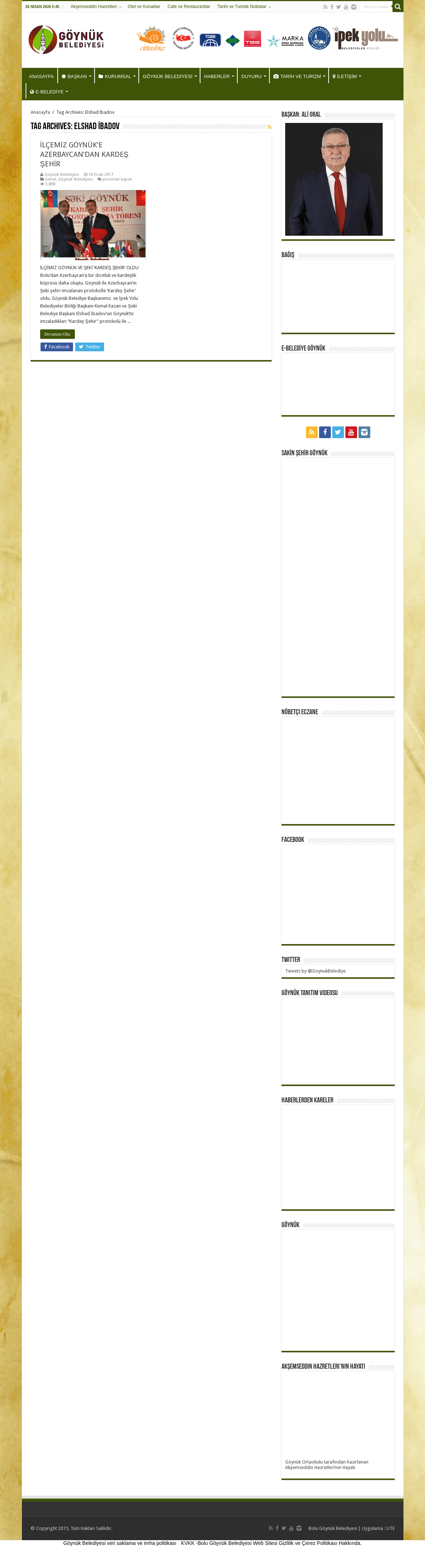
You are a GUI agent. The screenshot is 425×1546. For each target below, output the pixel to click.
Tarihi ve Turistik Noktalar (242, 6)
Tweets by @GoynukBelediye (315, 971)
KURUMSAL (115, 76)
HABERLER (217, 76)
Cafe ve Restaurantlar (189, 6)
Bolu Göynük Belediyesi (333, 1528)
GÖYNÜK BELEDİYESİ (167, 76)
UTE (390, 1528)
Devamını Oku (57, 334)
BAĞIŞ (288, 255)
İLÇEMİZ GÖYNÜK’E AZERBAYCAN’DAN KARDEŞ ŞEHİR (84, 154)
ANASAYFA (41, 76)
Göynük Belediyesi (62, 174)
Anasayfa (40, 112)
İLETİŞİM (345, 76)
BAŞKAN (74, 76)
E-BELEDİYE (47, 91)
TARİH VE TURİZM (297, 76)
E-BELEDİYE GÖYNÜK (303, 348)
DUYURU (251, 76)
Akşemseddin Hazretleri (93, 6)
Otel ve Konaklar (144, 6)
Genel (50, 179)
